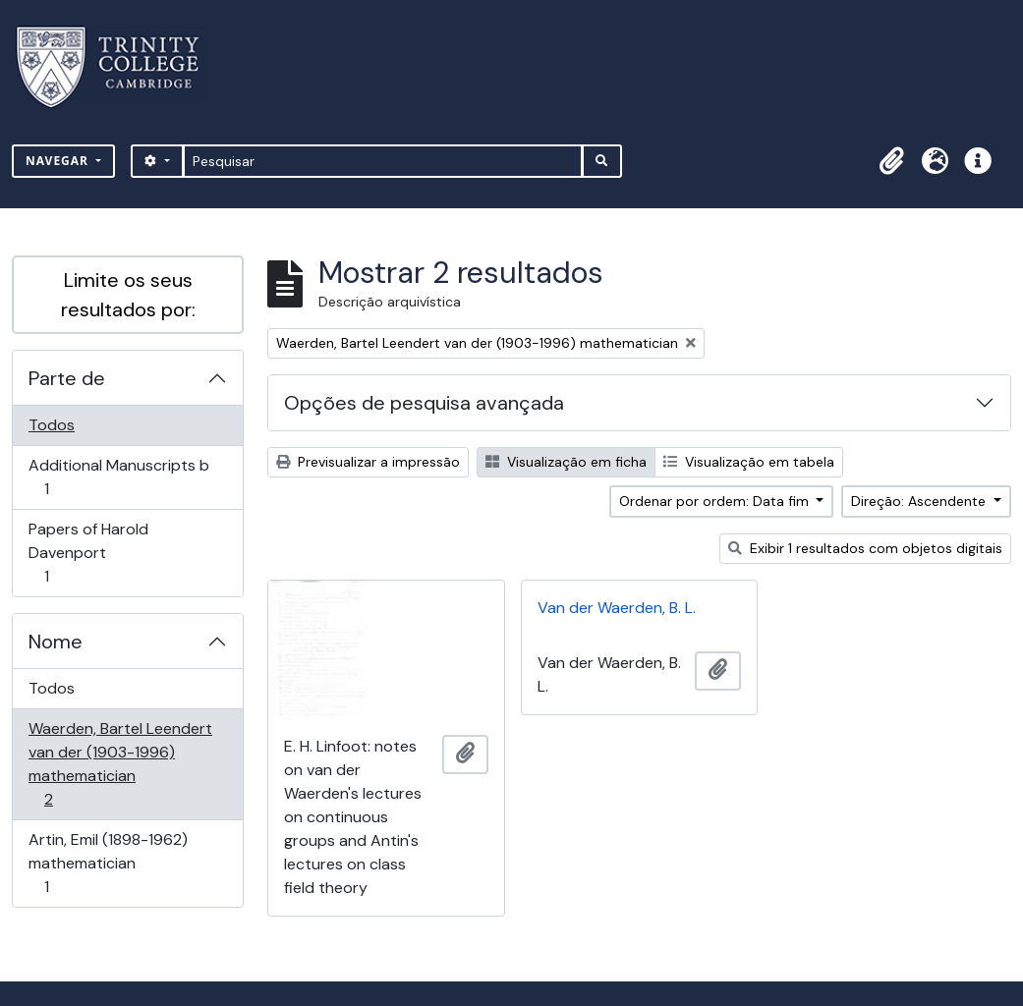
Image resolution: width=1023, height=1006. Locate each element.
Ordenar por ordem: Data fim (716, 501)
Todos (51, 425)
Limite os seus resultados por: (128, 294)
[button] (891, 161)
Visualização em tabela (748, 462)
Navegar (59, 160)
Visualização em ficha (566, 462)
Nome (55, 641)
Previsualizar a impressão (368, 462)
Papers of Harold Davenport (88, 552)
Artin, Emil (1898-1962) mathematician (108, 863)
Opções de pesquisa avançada (424, 403)
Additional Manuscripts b (118, 477)
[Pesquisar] (383, 161)
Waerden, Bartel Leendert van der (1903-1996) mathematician (120, 763)
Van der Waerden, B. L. (617, 607)
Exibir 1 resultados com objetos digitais (865, 548)
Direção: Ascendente (920, 501)
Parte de (66, 378)
